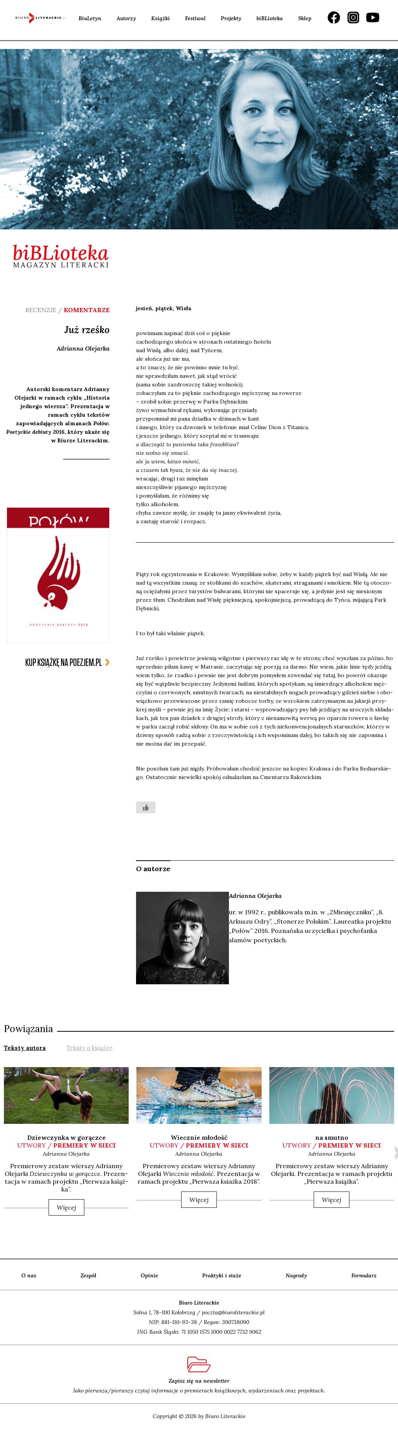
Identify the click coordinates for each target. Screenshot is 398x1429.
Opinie (149, 1275)
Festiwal (195, 18)
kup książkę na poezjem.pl (63, 662)
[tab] (25, 1047)
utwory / (66, 1145)
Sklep (304, 18)
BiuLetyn (90, 18)
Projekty (231, 18)
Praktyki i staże (221, 1275)
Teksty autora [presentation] (25, 1048)
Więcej (66, 1207)
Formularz (364, 1275)
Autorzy (126, 18)
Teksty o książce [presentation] (89, 1048)
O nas (28, 1275)
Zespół (88, 1275)
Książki (160, 18)
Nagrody (296, 1275)
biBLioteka (270, 18)
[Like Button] (145, 807)
